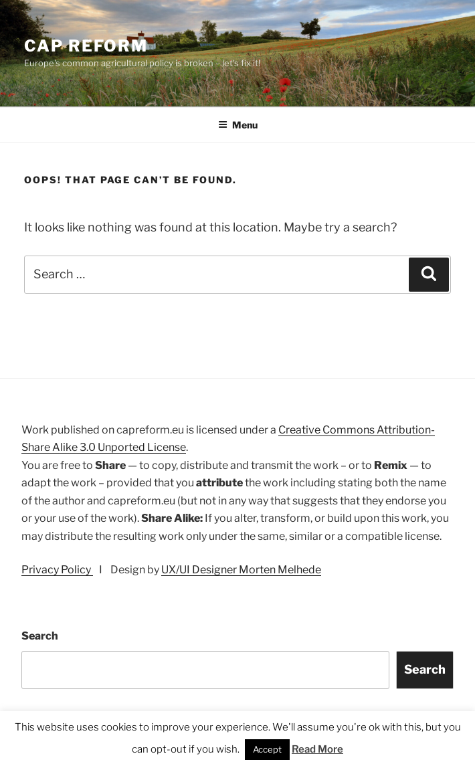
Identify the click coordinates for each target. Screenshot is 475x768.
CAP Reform (86, 46)
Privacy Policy (57, 569)
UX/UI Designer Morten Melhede (241, 569)
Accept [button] (267, 749)
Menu (238, 124)
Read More (317, 749)
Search (39, 636)
